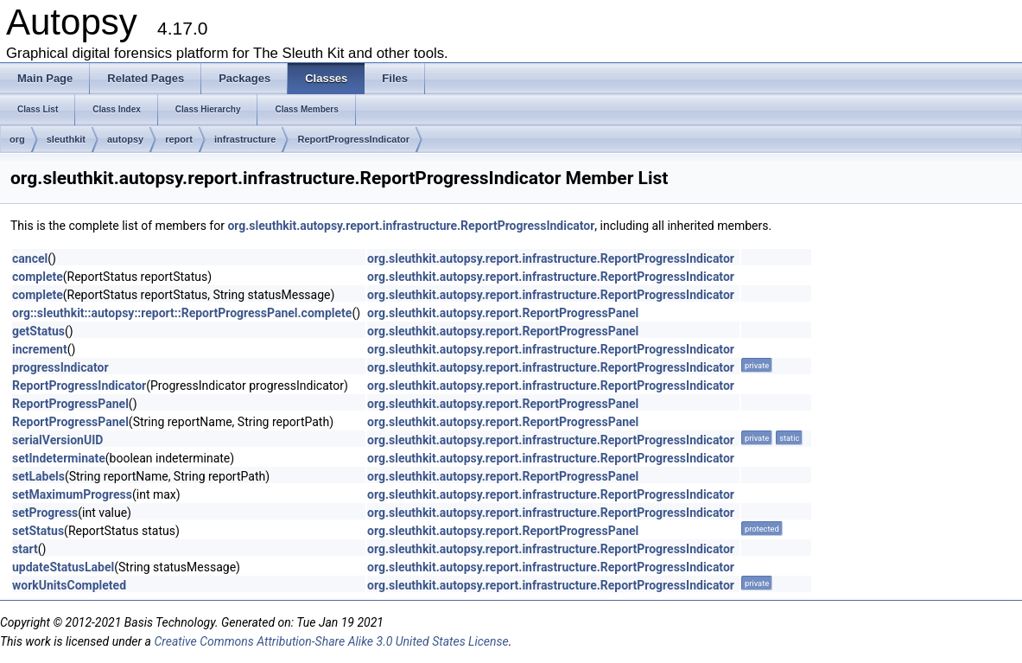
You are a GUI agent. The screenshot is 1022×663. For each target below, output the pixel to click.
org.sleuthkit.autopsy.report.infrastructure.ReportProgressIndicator (410, 226)
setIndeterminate (58, 458)
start (25, 549)
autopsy (125, 139)
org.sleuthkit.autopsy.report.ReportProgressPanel (502, 313)
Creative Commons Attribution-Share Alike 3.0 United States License (331, 641)
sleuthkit (66, 139)
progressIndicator (60, 367)
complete (37, 277)
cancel (30, 258)
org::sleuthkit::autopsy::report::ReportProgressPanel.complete (182, 313)
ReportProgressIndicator (353, 139)
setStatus (38, 531)
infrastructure (245, 139)
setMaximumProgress (72, 494)
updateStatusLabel (63, 567)
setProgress (45, 513)
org (17, 139)
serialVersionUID (57, 440)
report (179, 139)
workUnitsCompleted (69, 585)
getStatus (38, 331)
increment (39, 349)
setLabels (38, 476)
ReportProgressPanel (70, 404)
